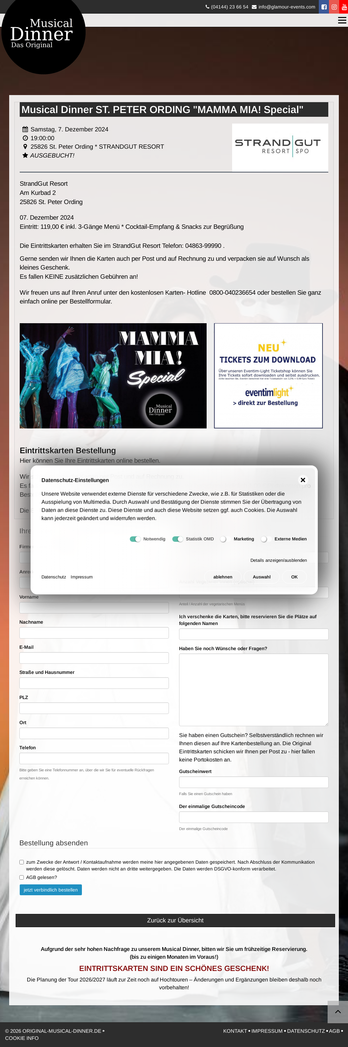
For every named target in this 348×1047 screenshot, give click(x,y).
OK (294, 582)
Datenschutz (53, 582)
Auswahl (262, 582)
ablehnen (222, 582)
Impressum (82, 582)
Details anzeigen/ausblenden (278, 565)
